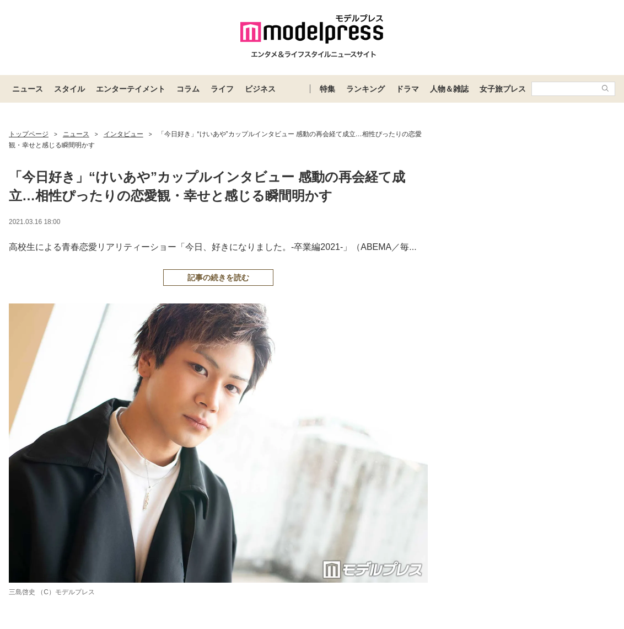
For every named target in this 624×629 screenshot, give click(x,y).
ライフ (222, 88)
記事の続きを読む (218, 277)
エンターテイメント (130, 88)
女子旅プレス (503, 88)
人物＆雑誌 (449, 88)
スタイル (69, 88)
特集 (327, 88)
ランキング (365, 88)
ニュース (27, 88)
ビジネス (260, 88)
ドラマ (407, 88)
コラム (188, 88)
